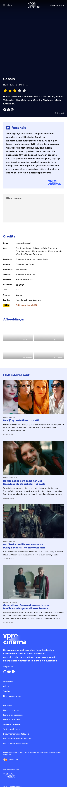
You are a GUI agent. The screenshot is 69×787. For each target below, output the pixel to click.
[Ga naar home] (33, 5)
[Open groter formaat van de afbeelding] (18, 333)
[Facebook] (13, 671)
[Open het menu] (8, 5)
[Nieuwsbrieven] (56, 5)
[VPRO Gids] (9, 775)
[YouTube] (9, 671)
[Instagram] (4, 671)
